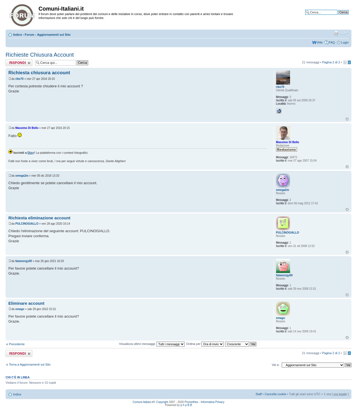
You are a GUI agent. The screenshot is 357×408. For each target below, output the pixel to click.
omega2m (21, 175)
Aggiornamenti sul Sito (54, 34)
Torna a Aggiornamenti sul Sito (29, 364)
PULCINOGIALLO (26, 223)
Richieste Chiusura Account (40, 55)
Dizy (31, 152)
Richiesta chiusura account (39, 72)
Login (345, 42)
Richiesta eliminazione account (39, 217)
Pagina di (331, 62)
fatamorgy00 (23, 261)
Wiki (320, 42)
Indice (17, 34)
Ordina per (205, 343)
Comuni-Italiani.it (142, 402)
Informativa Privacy (213, 402)
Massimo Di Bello (26, 127)
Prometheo (191, 402)
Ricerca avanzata (337, 16)
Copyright (162, 402)
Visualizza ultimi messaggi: (152, 343)
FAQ (332, 42)
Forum (29, 34)
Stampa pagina (336, 33)
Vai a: (275, 364)
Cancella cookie (275, 394)
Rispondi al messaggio (19, 62)
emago (19, 309)
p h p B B (186, 405)
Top (347, 119)
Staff (258, 394)
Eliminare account (26, 303)
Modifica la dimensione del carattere (345, 33)
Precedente (17, 344)
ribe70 (19, 78)
